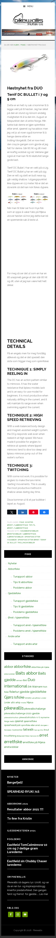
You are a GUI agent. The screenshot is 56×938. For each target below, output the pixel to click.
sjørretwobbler (15, 537)
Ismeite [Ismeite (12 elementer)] (28, 698)
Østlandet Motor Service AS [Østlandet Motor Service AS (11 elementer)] (28, 736)
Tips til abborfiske (22, 582)
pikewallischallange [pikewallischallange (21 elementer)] (35, 708)
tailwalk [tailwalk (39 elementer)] (28, 729)
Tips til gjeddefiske (23, 606)
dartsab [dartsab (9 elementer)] (19, 680)
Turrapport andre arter (25, 644)
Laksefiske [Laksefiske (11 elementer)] (36, 698)
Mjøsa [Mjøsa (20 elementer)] (30, 702)
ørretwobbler (14, 534)
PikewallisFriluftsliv (28, 20)
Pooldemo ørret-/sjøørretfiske (29, 630)
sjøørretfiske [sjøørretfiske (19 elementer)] (30, 721)
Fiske (21, 522)
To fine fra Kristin (19, 818)
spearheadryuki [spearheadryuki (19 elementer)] (12, 725)
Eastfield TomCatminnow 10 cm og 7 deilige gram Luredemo (27, 848)
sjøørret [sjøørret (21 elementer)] (19, 721)
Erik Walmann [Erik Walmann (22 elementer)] (35, 686)
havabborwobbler (29, 531)
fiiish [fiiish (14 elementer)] (45, 687)
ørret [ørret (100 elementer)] (43, 735)
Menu (30, 6)
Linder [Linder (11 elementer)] (43, 698)
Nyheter (29, 522)
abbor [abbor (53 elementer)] (8, 667)
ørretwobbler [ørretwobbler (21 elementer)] (11, 747)
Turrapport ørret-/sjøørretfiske (29, 625)
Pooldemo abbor (22, 587)
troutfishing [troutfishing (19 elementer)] (10, 735)
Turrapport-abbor (22, 576)
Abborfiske (14, 569)
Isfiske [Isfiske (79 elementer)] (19, 697)
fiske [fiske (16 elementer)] (6, 692)
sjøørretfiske (29, 534)
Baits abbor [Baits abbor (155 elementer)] (26, 673)
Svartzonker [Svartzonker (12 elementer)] (17, 730)
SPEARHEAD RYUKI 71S (23, 791)
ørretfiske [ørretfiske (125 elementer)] (13, 741)
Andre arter (14, 636)
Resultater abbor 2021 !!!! (25, 809)
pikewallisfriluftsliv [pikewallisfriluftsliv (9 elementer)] (11, 717)
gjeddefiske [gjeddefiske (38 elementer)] (38, 691)
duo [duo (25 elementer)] (25, 680)
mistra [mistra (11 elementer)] (23, 703)
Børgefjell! (15, 782)
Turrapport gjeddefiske (25, 601)
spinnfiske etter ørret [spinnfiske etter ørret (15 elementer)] (30, 725)
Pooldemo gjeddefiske (25, 612)
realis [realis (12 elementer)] (12, 721)
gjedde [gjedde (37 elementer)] (24, 691)
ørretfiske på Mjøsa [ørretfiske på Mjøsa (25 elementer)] (34, 742)
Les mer (43, 894)
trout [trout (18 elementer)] (46, 729)
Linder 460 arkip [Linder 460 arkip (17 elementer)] (12, 702)
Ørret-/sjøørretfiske (17, 525)
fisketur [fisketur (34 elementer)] (14, 691)
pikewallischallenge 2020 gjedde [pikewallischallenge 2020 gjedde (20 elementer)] (22, 713)
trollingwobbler (26, 543)
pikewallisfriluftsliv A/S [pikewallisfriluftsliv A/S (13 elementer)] (29, 717)
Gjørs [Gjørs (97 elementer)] (8, 697)
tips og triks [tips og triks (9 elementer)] (38, 730)
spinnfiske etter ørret (28, 540)
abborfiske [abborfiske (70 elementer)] (22, 667)
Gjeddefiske (14, 593)
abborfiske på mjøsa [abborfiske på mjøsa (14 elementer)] (40, 667)
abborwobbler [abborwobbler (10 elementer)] (9, 674)
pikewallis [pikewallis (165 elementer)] (14, 708)
